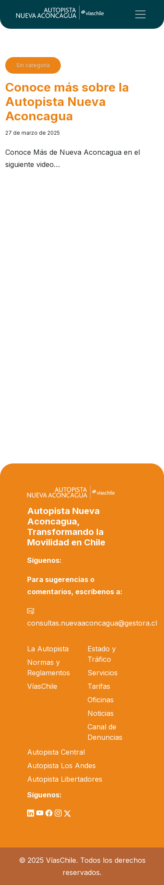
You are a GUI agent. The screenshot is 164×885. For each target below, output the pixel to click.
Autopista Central (56, 752)
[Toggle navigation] (140, 14)
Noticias (100, 713)
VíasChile (42, 686)
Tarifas (98, 686)
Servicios (102, 672)
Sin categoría (33, 65)
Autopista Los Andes (61, 765)
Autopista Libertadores (64, 779)
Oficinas (100, 699)
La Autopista (48, 648)
